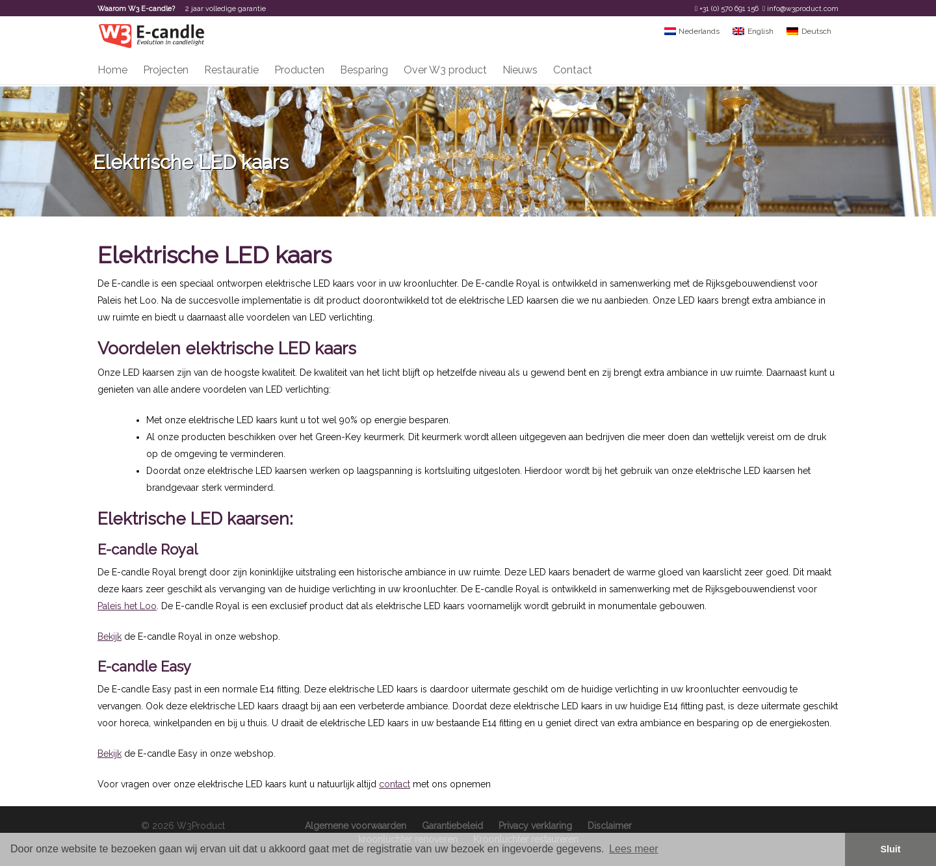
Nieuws (520, 70)
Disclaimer (610, 825)
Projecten (165, 70)
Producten (299, 70)
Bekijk (110, 636)
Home (112, 70)
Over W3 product (445, 70)
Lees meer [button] (633, 848)
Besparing (364, 70)
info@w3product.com (802, 9)
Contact (572, 70)
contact (394, 784)
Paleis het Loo (127, 606)
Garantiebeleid (452, 825)
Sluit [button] (890, 849)
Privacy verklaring (535, 825)
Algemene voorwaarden (355, 825)
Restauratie (231, 70)
